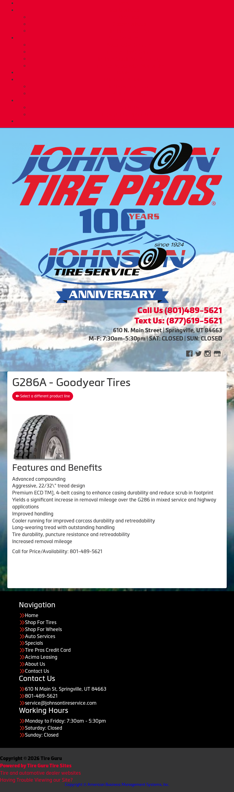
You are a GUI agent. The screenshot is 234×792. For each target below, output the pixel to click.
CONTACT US (123, 121)
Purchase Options (123, 79)
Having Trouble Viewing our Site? (36, 780)
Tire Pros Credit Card (129, 86)
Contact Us (37, 671)
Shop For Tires (40, 622)
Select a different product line (43, 396)
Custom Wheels (129, 24)
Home (123, 3)
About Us (123, 100)
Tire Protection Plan (129, 30)
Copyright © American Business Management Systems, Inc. (117, 784)
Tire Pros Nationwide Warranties (129, 65)
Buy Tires (129, 17)
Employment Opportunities (129, 114)
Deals (123, 72)
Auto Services (123, 37)
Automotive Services (129, 44)
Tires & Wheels (123, 10)
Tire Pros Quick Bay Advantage (129, 58)
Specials (34, 643)
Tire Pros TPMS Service (129, 51)
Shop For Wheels (43, 629)
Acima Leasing (129, 93)
